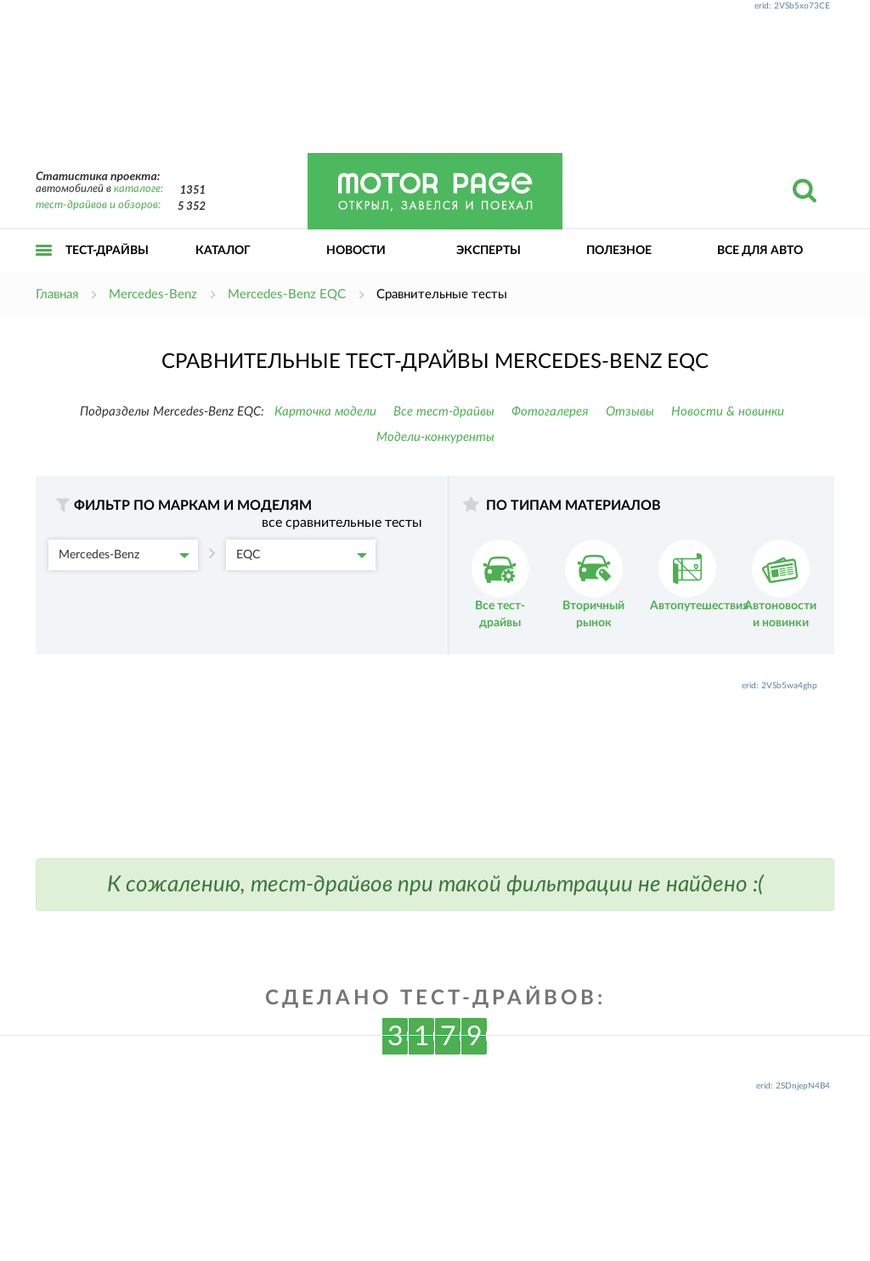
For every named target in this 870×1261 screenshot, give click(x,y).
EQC (301, 555)
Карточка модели (325, 411)
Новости (356, 251)
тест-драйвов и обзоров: (98, 205)
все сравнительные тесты (342, 522)
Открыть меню (44, 269)
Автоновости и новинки (780, 584)
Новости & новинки (727, 411)
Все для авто (760, 251)
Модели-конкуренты (435, 437)
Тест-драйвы (107, 251)
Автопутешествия (699, 576)
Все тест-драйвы (443, 411)
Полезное (619, 251)
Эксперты (488, 251)
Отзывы (630, 411)
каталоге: (138, 189)
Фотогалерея (550, 411)
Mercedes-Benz (124, 555)
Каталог (223, 251)
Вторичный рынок (593, 584)
